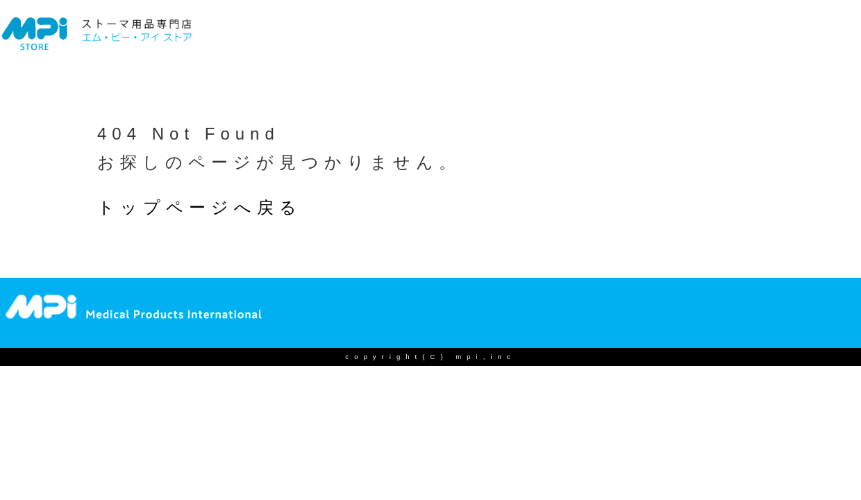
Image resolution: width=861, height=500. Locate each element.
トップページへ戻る (199, 207)
